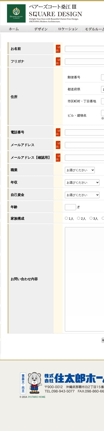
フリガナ (17, 61)
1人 (71, 218)
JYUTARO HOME (36, 417)
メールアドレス (22, 145)
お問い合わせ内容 (24, 289)
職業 (14, 170)
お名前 (16, 49)
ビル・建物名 (77, 115)
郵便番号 (74, 77)
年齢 (14, 207)
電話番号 (17, 132)
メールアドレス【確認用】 (31, 157)
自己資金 (17, 195)
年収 (14, 182)
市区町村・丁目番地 (82, 101)
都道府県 (74, 89)
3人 (95, 218)
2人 (83, 218)
